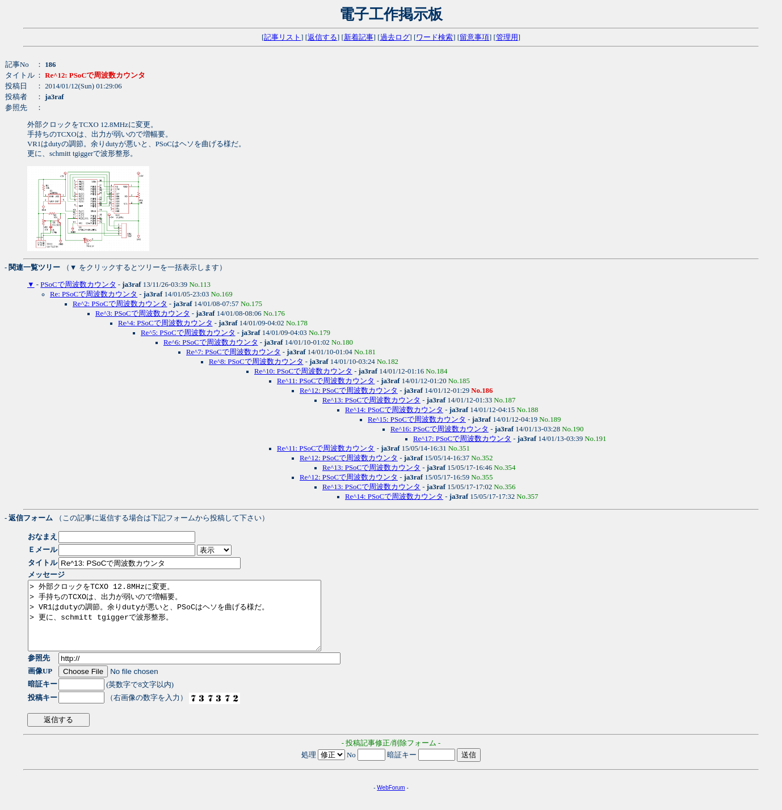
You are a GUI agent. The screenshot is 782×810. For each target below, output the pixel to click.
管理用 (507, 37)
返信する (322, 37)
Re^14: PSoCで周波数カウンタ (394, 410)
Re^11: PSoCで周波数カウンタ (326, 381)
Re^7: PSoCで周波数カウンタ (233, 352)
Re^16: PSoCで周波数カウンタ (439, 429)
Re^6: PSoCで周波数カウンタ (210, 342)
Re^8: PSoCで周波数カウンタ (256, 362)
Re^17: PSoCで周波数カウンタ (462, 439)
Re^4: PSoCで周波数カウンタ (165, 323)
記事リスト (282, 37)
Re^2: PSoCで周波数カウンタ (120, 304)
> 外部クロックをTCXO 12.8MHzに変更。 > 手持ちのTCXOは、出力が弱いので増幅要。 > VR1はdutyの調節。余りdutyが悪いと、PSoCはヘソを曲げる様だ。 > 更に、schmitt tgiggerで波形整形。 (192, 622)
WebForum (391, 801)
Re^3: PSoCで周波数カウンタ (142, 313)
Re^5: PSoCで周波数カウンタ (188, 333)
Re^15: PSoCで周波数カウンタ (417, 419)
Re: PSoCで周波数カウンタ (93, 294)
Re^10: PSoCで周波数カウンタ (303, 371)
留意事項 (474, 37)
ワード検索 (434, 37)
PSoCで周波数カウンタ (78, 285)
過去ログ (395, 37)
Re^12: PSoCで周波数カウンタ (349, 391)
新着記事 (358, 37)
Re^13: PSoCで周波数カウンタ (371, 400)
